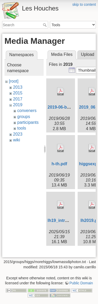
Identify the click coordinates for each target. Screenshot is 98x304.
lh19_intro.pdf (61, 220)
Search (45, 25)
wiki (16, 140)
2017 (17, 99)
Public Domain (81, 283)
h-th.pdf (59, 164)
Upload (87, 54)
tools (21, 128)
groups (23, 116)
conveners (27, 110)
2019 (17, 105)
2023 (17, 134)
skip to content (84, 4)
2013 (17, 87)
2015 (17, 93)
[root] (13, 81)
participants (28, 122)
